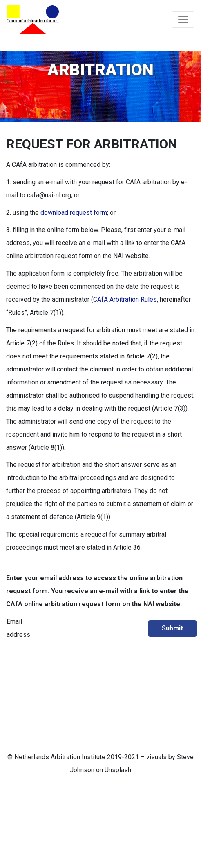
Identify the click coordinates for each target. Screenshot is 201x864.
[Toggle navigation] (183, 19)
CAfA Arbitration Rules (125, 299)
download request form (73, 213)
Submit (172, 628)
